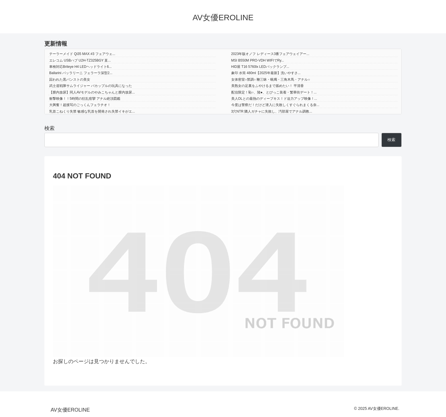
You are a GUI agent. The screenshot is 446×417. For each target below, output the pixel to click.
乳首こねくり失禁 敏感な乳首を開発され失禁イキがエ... (92, 111)
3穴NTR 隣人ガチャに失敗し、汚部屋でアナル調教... (271, 111)
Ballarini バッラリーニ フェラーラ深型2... (80, 73)
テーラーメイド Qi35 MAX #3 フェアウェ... (82, 54)
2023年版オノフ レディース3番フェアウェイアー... (270, 54)
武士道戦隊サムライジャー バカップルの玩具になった (90, 86)
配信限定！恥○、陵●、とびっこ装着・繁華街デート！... (274, 92)
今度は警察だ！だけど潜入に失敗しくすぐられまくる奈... (275, 105)
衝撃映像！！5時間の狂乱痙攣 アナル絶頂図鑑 (84, 99)
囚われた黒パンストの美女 (69, 80)
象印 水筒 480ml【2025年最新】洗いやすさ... (266, 73)
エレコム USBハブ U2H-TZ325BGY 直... (80, 60)
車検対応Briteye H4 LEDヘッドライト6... (80, 67)
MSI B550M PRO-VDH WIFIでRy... (257, 60)
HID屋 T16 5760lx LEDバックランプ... (260, 67)
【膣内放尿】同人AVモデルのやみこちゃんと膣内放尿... (92, 92)
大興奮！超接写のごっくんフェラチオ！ (80, 105)
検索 (49, 128)
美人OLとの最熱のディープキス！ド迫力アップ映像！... (274, 99)
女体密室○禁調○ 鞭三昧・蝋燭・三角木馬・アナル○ (270, 80)
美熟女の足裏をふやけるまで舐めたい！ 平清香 (267, 86)
